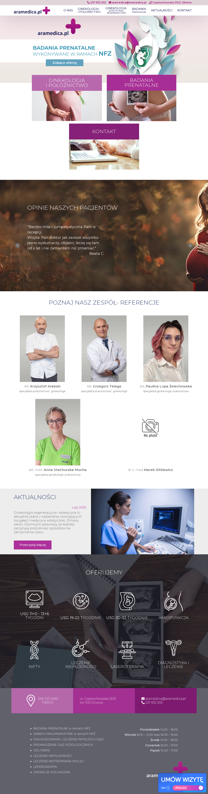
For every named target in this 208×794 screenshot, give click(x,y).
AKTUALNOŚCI (161, 10)
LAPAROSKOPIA (45, 767)
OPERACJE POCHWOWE (51, 772)
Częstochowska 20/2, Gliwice (170, 2)
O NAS (68, 10)
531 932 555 (96, 2)
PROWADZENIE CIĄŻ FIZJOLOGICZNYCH (63, 745)
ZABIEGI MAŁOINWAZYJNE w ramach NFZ (64, 734)
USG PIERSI (41, 750)
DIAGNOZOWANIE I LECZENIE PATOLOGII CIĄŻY (68, 739)
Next (190, 245)
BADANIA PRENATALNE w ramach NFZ (62, 728)
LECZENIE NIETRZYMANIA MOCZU (58, 761)
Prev (17, 245)
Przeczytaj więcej (33, 545)
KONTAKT (184, 10)
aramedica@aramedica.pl (127, 2)
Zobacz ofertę (64, 63)
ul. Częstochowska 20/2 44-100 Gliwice (98, 700)
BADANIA (139, 10)
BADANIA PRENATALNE (141, 83)
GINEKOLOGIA (89, 10)
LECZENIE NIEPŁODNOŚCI (52, 756)
